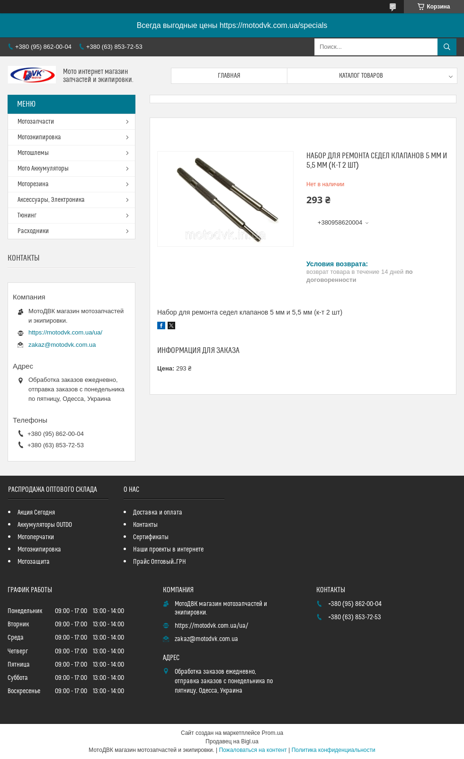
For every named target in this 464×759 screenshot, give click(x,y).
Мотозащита (34, 562)
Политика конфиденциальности (333, 750)
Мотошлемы (33, 153)
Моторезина (33, 184)
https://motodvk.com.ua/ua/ (65, 332)
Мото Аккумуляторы (43, 168)
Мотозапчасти (36, 122)
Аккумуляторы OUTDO (45, 525)
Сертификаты (151, 537)
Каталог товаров (361, 76)
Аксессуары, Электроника (51, 200)
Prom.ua (272, 733)
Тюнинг (27, 215)
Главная (229, 76)
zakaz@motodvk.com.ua (62, 344)
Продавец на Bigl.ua (232, 741)
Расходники (33, 231)
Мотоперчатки (36, 537)
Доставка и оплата (157, 512)
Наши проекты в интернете (168, 549)
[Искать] (446, 46)
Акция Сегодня (36, 512)
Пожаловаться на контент (252, 750)
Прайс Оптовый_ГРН (159, 562)
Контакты (145, 525)
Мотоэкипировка (39, 137)
